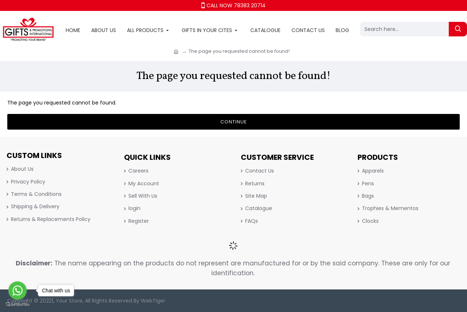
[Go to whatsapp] (17, 290)
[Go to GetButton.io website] (17, 304)
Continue (233, 121)
